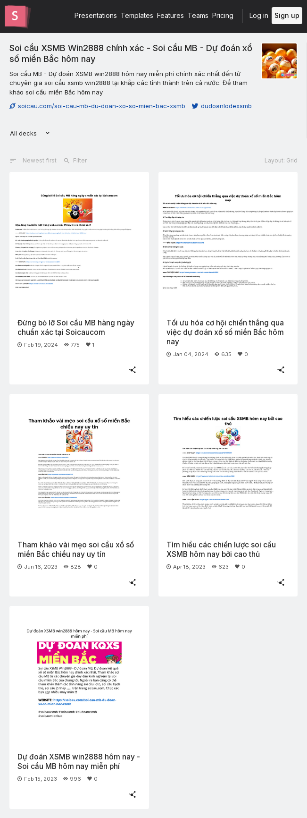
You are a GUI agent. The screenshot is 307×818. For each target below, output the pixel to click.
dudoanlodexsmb (222, 106)
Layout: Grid (281, 160)
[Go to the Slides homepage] (15, 16)
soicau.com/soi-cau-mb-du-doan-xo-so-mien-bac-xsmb (97, 106)
